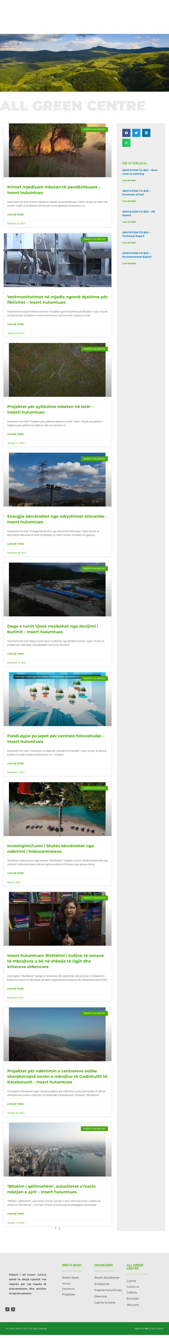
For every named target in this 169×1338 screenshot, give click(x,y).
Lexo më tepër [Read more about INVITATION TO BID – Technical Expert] (129, 246)
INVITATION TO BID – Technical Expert (136, 237)
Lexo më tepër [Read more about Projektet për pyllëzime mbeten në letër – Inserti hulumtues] (15, 437)
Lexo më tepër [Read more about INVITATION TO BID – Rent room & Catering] (129, 183)
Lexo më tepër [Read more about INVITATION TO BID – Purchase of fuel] (129, 204)
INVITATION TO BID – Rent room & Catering (140, 174)
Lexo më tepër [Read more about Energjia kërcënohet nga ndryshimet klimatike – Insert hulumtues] (15, 547)
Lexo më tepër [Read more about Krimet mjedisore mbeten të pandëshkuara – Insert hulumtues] (15, 217)
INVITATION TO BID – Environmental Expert (136, 257)
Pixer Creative (157, 1331)
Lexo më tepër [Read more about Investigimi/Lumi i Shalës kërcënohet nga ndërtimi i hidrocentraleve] (15, 876)
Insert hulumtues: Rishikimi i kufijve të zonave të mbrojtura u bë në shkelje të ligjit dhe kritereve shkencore (55, 964)
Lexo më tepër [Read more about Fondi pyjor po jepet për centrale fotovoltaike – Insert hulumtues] (15, 766)
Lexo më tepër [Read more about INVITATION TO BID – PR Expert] (129, 225)
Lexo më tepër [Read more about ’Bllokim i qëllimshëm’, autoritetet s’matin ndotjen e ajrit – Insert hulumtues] (15, 1217)
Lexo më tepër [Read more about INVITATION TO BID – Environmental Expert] (129, 266)
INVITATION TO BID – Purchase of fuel (136, 195)
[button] (126, 136)
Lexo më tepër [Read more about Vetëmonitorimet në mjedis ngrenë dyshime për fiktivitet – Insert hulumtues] (15, 327)
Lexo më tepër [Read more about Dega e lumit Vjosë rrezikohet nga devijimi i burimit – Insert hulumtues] (15, 657)
